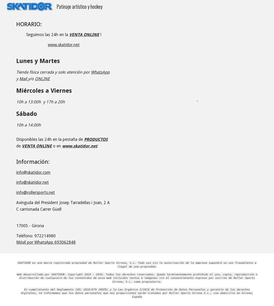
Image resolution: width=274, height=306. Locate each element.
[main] (63, 133)
